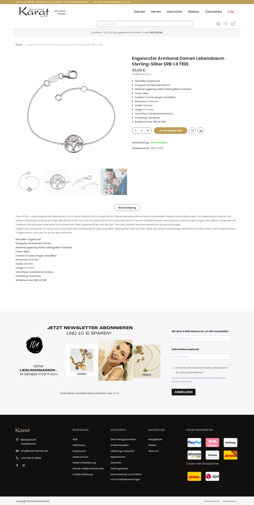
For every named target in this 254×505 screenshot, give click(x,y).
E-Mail (125, 2)
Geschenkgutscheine (123, 439)
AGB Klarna (79, 445)
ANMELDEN (184, 392)
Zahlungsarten (119, 468)
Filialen (152, 445)
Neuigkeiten (155, 439)
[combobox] (144, 24)
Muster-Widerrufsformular (88, 468)
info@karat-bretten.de (34, 451)
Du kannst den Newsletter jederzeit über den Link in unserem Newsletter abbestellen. (199, 380)
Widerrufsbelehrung (84, 462)
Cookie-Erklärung (83, 474)
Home (19, 44)
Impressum (79, 451)
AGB (75, 439)
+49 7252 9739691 (99, 2)
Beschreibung (127, 207)
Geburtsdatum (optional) (185, 349)
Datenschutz (80, 457)
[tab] (127, 207)
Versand (147, 74)
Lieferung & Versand (122, 451)
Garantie (115, 462)
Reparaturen (117, 457)
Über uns (153, 451)
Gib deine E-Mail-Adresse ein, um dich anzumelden (200, 331)
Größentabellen (119, 445)
